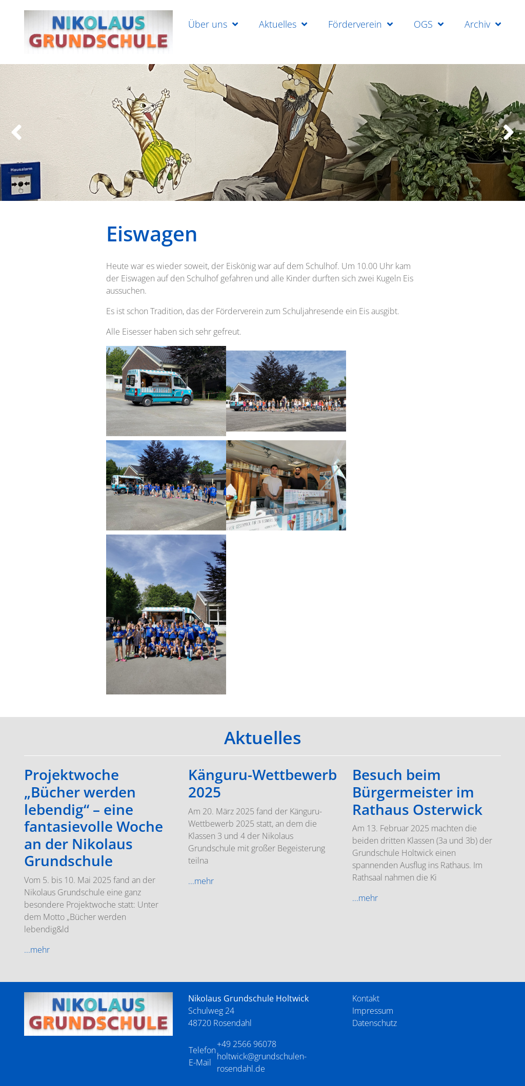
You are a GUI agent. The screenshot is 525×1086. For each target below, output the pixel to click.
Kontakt (365, 998)
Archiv (477, 24)
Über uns (207, 24)
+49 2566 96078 (246, 1044)
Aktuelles (277, 24)
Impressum (372, 1010)
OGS (423, 24)
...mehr (37, 949)
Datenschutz (374, 1023)
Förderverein (355, 24)
